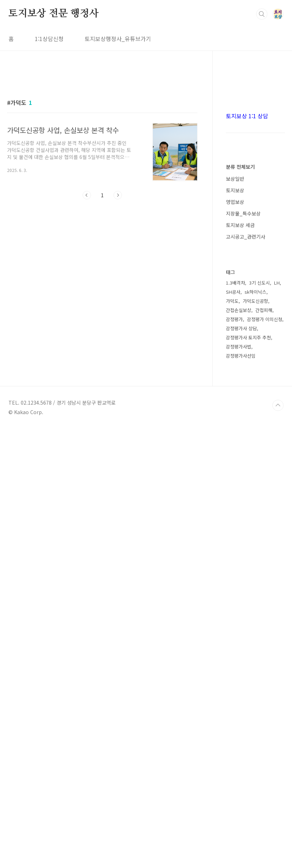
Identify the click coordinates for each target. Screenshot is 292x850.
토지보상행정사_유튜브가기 (118, 38)
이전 (87, 293)
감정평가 (234, 740)
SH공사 (233, 713)
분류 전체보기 (240, 377)
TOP (278, 826)
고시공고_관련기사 (245, 447)
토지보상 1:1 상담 (247, 326)
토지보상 (235, 400)
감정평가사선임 (240, 776)
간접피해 (263, 731)
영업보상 (235, 412)
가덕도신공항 (255, 722)
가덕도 (232, 722)
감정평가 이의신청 (264, 740)
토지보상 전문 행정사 (53, 14)
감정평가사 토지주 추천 (248, 758)
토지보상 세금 (240, 435)
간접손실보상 (238, 731)
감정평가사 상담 (241, 749)
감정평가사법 (238, 767)
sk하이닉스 (255, 713)
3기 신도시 (259, 703)
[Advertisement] (102, 136)
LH (277, 703)
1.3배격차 (235, 703)
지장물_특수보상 (243, 423)
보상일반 (235, 389)
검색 (262, 14)
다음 (117, 293)
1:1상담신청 (49, 38)
